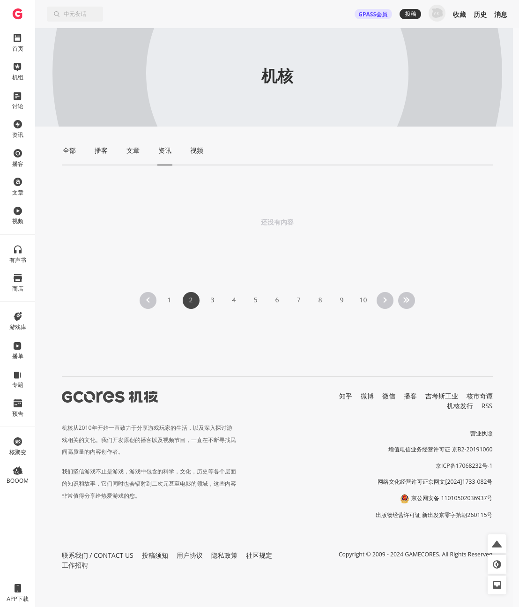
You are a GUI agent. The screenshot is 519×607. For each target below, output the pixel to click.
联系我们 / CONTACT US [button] (97, 555)
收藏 (459, 14)
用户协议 (190, 555)
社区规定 (259, 555)
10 (363, 299)
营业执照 (481, 433)
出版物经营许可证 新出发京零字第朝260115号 (434, 515)
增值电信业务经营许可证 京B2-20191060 (440, 449)
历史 (480, 14)
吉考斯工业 (441, 395)
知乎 (345, 395)
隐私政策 (224, 555)
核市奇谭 (480, 395)
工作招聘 (75, 565)
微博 (367, 395)
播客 (410, 395)
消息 (500, 14)
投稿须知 (155, 555)
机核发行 (460, 405)
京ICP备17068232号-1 (464, 466)
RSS (487, 405)
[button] (497, 543)
